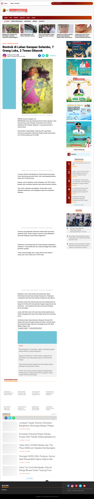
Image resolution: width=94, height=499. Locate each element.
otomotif (42, 21)
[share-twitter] (43, 55)
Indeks (6, 17)
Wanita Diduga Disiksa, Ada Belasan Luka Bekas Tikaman (27, 35)
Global (33, 17)
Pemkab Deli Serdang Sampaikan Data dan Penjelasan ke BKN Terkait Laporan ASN (80, 198)
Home (5, 3)
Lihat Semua (30, 478)
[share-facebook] (39, 55)
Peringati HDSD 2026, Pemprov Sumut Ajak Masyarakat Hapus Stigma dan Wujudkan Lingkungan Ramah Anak (37, 459)
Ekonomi (22, 17)
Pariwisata (28, 21)
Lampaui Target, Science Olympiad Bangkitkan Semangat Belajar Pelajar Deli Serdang (36, 426)
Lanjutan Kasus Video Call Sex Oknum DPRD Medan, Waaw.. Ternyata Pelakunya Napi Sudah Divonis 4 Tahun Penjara (82, 36)
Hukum (7, 21)
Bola (11, 17)
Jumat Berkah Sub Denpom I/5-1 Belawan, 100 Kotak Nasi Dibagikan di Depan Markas (81, 181)
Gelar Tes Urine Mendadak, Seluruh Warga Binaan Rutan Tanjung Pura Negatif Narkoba (35, 470)
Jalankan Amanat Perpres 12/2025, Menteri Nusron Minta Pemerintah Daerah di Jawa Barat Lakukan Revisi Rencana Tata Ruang (79, 245)
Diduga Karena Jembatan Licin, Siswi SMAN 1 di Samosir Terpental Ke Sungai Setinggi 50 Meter (9, 36)
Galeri (28, 17)
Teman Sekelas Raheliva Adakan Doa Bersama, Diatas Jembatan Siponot (46, 36)
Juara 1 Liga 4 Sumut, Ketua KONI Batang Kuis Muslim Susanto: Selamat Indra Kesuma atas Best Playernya (80, 173)
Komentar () (53, 55)
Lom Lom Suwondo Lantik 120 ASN (81, 163)
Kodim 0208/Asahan (17, 21)
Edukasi (16, 17)
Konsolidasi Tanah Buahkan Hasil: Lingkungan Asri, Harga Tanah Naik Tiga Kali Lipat (79, 237)
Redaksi (69, 490)
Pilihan (35, 21)
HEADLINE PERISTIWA (35, 328)
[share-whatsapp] (47, 55)
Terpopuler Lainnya (79, 205)
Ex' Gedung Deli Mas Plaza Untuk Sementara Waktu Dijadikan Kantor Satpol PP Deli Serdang (80, 190)
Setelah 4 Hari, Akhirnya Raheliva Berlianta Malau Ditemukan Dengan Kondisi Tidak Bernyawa (65, 36)
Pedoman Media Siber (78, 490)
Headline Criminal (12, 43)
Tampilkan (53, 414)
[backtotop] (47, 482)
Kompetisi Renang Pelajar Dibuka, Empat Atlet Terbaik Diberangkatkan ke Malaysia (37, 437)
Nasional (73, 154)
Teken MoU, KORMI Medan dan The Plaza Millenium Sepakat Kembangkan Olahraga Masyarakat (37, 448)
